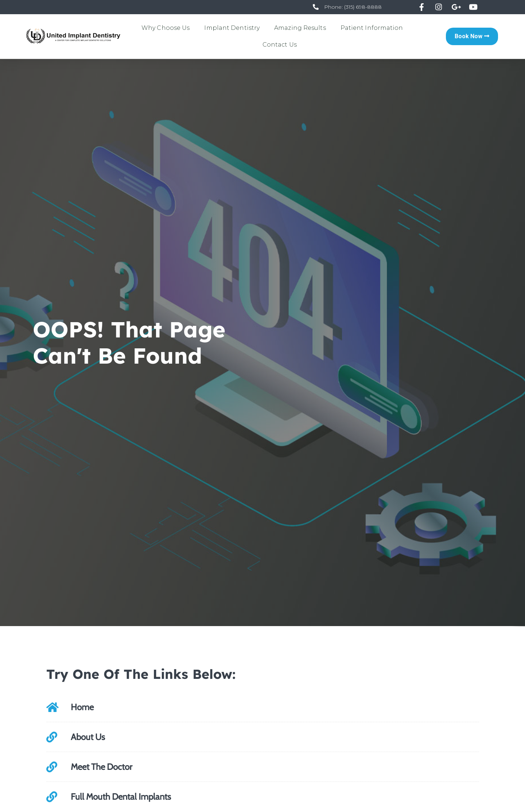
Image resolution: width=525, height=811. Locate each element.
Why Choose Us (165, 27)
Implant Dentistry (232, 27)
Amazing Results (300, 27)
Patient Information (372, 27)
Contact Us (279, 44)
